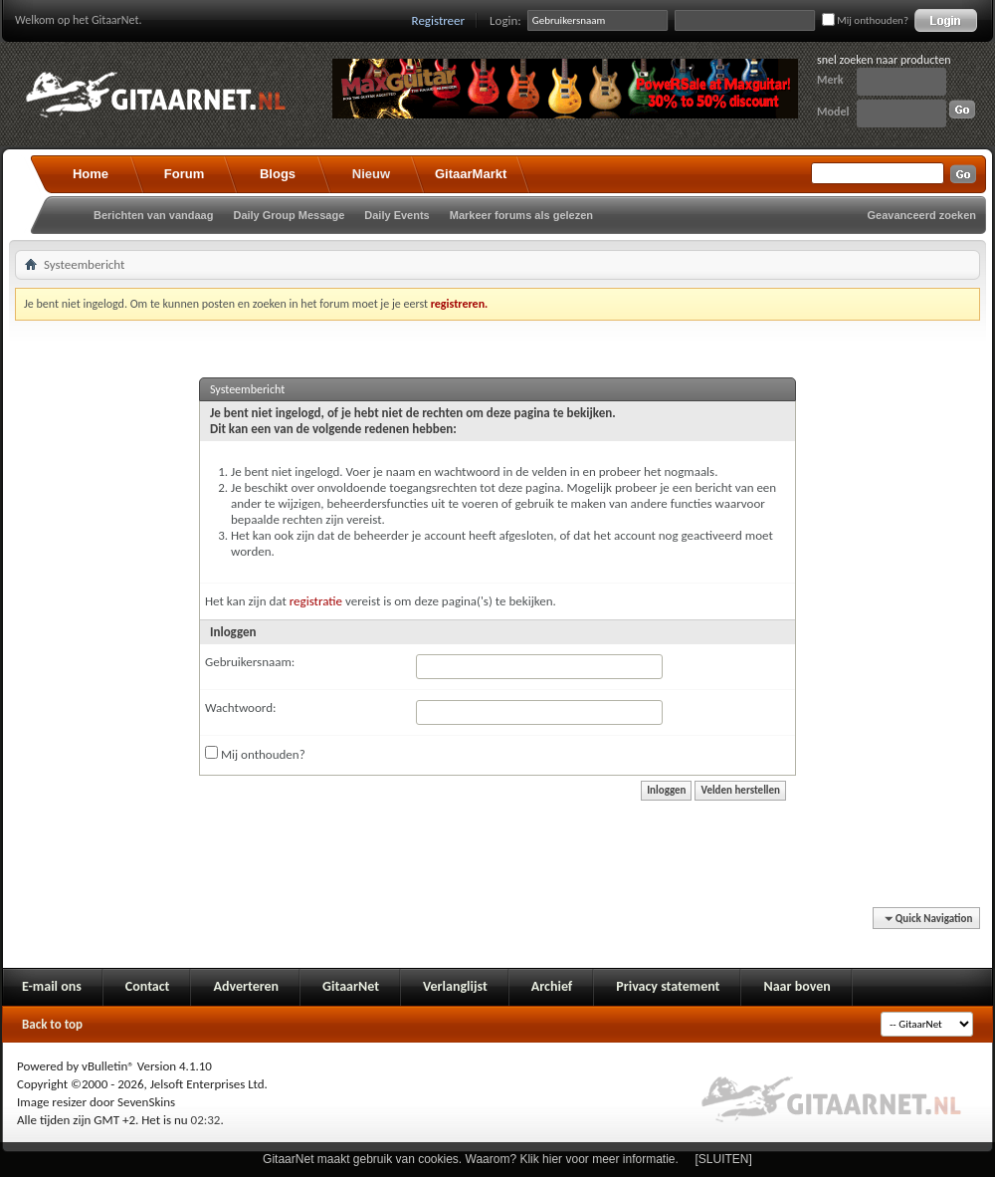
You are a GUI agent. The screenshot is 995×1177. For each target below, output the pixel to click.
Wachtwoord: (240, 707)
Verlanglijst (455, 986)
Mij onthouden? (865, 20)
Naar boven (796, 986)
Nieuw (371, 173)
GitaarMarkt (470, 173)
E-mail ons (52, 986)
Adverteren (246, 986)
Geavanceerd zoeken (922, 215)
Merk (830, 80)
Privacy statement (667, 986)
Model (833, 111)
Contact (147, 986)
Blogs (278, 173)
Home (90, 173)
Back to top (52, 1024)
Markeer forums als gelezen (521, 215)
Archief (551, 986)
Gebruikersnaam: (250, 661)
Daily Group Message (288, 215)
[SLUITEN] (724, 1159)
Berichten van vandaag (153, 215)
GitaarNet (350, 986)
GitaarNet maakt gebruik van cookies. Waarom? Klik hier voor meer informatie (469, 1159)
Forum (184, 173)
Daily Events (396, 215)
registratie (316, 600)
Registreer (439, 20)
